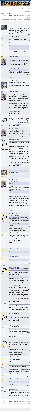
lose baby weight (14, 54)
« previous (28, 17)
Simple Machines (18, 409)
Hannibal (3, 79)
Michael (3, 56)
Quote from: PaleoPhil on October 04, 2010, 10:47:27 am (14, 189)
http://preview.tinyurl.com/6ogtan (18, 300)
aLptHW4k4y (4, 248)
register (8, 8)
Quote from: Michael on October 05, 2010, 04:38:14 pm (14, 215)
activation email (6, 9)
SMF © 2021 (15, 409)
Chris (3, 387)
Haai (2, 325)
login (6, 8)
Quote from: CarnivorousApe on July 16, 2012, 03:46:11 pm (14, 267)
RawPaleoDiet (28, 10)
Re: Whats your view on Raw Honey (14, 56)
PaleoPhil (3, 139)
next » (29, 17)
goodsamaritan (26, 15)
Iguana (28, 15)
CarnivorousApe (4, 232)
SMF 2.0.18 (13, 409)
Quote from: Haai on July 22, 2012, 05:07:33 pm (13, 389)
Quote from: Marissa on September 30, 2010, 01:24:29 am (14, 68)
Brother (3, 22)
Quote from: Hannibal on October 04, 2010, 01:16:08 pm (14, 181)
